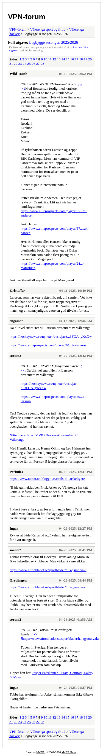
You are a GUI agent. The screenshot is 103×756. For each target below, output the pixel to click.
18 (81, 59)
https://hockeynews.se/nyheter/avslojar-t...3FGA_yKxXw (51, 336)
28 (42, 64)
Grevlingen (18, 580)
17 (76, 59)
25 (29, 64)
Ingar (14, 528)
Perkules (16, 472)
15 (67, 59)
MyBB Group (69, 752)
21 (11, 64)
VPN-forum (26, 17)
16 (72, 59)
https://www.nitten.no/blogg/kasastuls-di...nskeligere (47, 479)
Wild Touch (18, 74)
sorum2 (15, 356)
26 (33, 64)
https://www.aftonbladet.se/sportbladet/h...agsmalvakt (48, 570)
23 (20, 64)
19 (85, 59)
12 (54, 59)
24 (24, 64)
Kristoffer (17, 290)
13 (58, 59)
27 (38, 64)
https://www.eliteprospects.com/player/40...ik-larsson (48, 345)
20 (90, 59)
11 (50, 59)
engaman (17, 321)
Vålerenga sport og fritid (47, 29)
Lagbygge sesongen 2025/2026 (53, 42)
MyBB (40, 752)
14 (63, 59)
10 (45, 59)
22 (15, 64)
